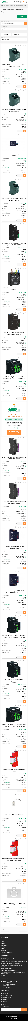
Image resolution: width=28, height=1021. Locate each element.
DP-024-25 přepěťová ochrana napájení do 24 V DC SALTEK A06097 (14, 502)
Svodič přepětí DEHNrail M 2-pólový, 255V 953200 (14, 770)
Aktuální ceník (4, 967)
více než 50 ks (22, 158)
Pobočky (3, 947)
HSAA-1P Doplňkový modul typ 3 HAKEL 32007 (14, 155)
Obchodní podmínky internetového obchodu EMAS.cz (14, 961)
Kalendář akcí (4, 945)
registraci (7, 78)
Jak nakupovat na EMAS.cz (7, 958)
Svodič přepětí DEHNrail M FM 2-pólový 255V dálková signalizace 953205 (14, 859)
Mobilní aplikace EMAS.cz (7, 968)
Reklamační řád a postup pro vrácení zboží (11, 963)
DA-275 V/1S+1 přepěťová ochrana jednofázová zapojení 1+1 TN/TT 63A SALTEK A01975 (14, 681)
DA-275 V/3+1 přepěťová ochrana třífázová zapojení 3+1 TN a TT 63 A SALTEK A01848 (14, 377)
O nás (2, 941)
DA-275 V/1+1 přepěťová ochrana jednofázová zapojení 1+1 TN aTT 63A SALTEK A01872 (14, 636)
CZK (17, 2)
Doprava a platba (5, 960)
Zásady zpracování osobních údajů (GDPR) (11, 965)
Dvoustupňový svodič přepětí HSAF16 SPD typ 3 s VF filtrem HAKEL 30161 (14, 591)
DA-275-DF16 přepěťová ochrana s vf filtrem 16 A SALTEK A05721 (14, 110)
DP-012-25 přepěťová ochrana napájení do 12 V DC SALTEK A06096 (14, 458)
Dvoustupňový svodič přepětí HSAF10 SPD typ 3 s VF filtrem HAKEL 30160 (14, 547)
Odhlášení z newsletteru (6, 952)
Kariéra (2, 948)
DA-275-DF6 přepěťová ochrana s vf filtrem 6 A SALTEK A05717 (14, 199)
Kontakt (3, 940)
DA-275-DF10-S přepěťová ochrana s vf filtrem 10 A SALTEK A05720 (14, 333)
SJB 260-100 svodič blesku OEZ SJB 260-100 (14, 904)
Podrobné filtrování (19, 34)
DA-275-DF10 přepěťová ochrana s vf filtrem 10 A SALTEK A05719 (14, 65)
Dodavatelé (3, 950)
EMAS (2, 5)
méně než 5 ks (22, 247)
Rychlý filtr (22, 16)
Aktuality (3, 943)
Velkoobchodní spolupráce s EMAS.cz (10, 970)
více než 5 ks (22, 69)
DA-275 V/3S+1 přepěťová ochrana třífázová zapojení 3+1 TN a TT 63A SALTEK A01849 (14, 725)
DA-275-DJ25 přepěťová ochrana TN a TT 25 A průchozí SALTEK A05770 (14, 244)
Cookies (3, 975)
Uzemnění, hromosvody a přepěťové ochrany (14, 5)
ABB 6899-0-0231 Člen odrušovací (14, 814)
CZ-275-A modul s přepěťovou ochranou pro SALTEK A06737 (14, 288)
